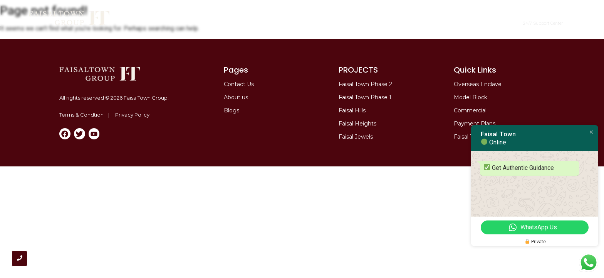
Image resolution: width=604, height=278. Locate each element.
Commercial (322, 22)
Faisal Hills (352, 110)
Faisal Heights (357, 123)
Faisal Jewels (356, 136)
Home (182, 22)
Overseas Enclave (371, 22)
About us (236, 97)
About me (211, 22)
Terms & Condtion (81, 115)
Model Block (421, 22)
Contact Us (239, 84)
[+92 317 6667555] (512, 18)
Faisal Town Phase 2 (262, 22)
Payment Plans (474, 123)
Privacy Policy (132, 115)
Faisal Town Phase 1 (365, 97)
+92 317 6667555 (542, 16)
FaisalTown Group (146, 98)
